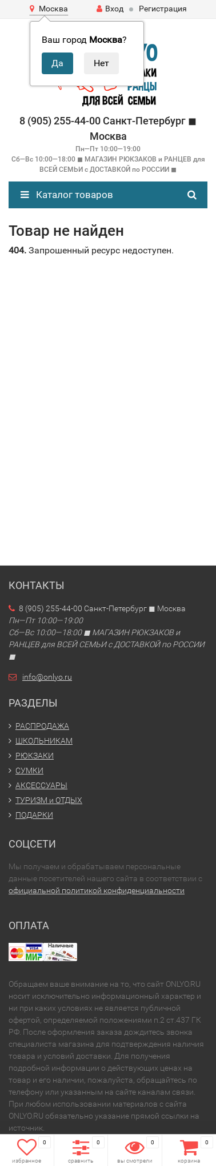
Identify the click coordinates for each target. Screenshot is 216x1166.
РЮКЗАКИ (34, 755)
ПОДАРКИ (34, 815)
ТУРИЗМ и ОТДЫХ (48, 800)
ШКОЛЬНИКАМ (44, 740)
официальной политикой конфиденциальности (97, 890)
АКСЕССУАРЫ (41, 785)
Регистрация (163, 8)
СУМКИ (29, 770)
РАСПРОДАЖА (42, 726)
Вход (110, 8)
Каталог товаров (67, 194)
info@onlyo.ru (47, 676)
